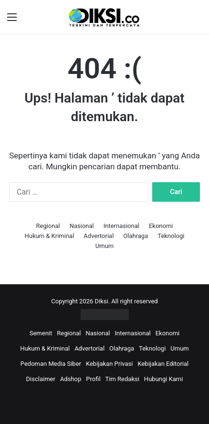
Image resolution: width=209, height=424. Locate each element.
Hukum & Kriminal (49, 235)
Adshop (70, 379)
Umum (104, 245)
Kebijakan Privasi (109, 363)
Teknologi (170, 235)
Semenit (41, 333)
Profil (93, 379)
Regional (48, 225)
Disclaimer (40, 379)
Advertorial (99, 235)
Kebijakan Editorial (162, 363)
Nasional (82, 225)
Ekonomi (161, 225)
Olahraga (135, 235)
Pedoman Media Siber (51, 363)
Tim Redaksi (122, 379)
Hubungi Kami (163, 379)
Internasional (121, 225)
